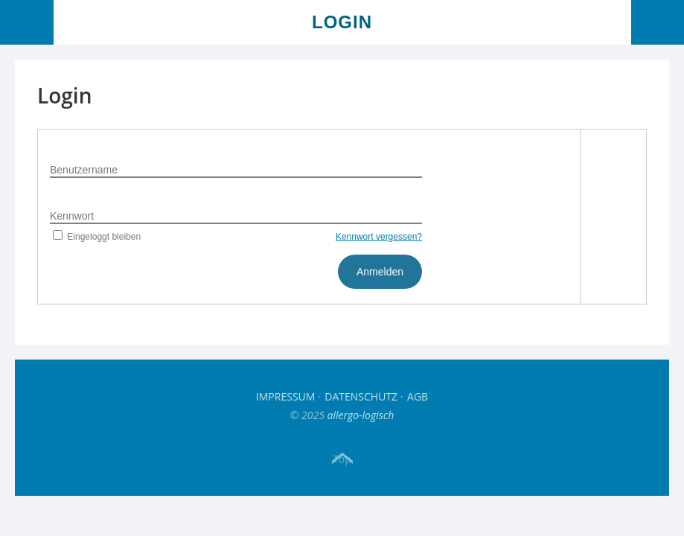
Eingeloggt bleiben (95, 237)
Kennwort (72, 216)
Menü (27, 22)
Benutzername (84, 170)
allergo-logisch (360, 415)
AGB (417, 396)
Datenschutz (361, 396)
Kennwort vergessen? (379, 237)
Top (342, 458)
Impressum (286, 396)
